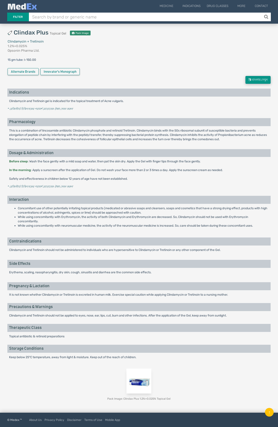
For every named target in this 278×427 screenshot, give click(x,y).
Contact (261, 6)
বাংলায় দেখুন (258, 79)
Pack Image (80, 33)
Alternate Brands (23, 71)
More (244, 6)
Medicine (175, 6)
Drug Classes (223, 6)
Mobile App (112, 420)
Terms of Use (93, 420)
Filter (18, 16)
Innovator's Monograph (60, 71)
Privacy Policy (54, 420)
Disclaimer (74, 420)
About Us (35, 420)
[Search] (266, 17)
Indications (197, 6)
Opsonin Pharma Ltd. (24, 51)
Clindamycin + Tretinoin (26, 41)
